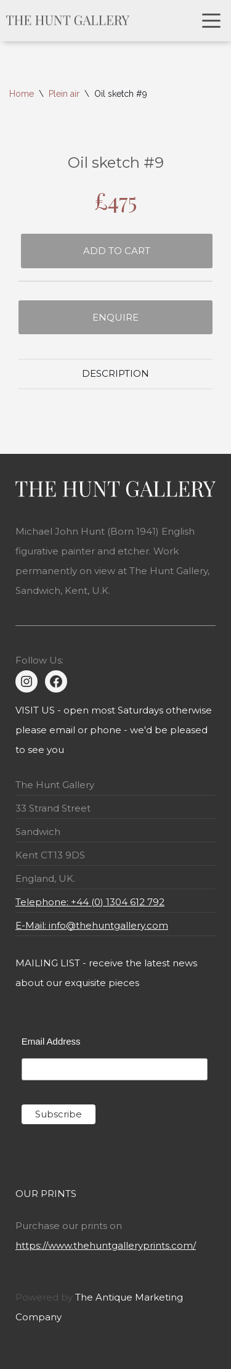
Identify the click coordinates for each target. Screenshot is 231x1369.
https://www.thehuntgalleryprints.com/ (105, 1245)
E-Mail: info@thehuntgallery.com (91, 925)
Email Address (51, 1041)
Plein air (64, 94)
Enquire (115, 317)
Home (21, 94)
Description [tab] (115, 373)
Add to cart (116, 251)
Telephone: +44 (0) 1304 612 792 (89, 902)
